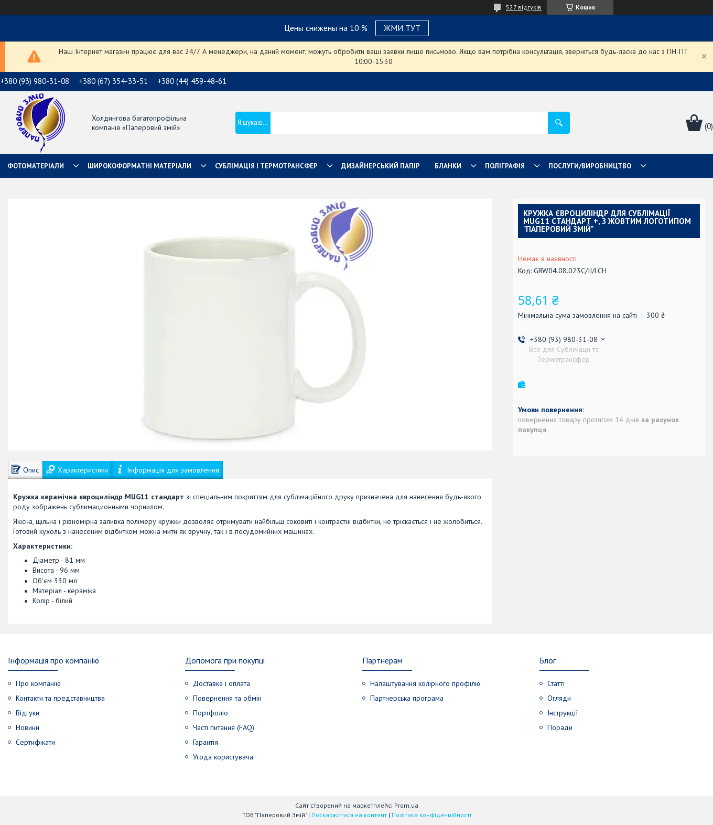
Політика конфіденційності (431, 815)
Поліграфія (505, 166)
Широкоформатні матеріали (139, 166)
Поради (559, 727)
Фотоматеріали (35, 166)
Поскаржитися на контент (349, 815)
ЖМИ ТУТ (402, 28)
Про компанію (38, 683)
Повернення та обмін (227, 698)
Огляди (559, 698)
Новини (27, 727)
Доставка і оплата (221, 683)
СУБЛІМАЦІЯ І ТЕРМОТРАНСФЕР (266, 166)
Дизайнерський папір (380, 166)
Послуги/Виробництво (589, 166)
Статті (556, 683)
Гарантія (205, 742)
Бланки (448, 166)
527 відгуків (524, 7)
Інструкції (562, 712)
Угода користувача (223, 757)
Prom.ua (406, 805)
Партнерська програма (407, 698)
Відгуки (27, 712)
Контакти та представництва (60, 698)
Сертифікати (35, 742)
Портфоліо (210, 712)
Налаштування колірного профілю (425, 683)
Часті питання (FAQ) (223, 727)
